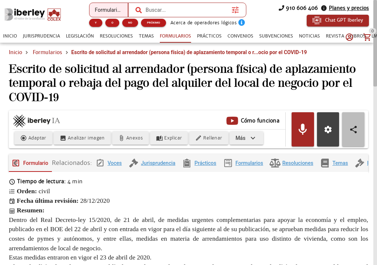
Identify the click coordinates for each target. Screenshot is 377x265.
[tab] (10, 36)
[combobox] (187, 10)
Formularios (47, 52)
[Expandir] (246, 138)
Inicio (15, 52)
